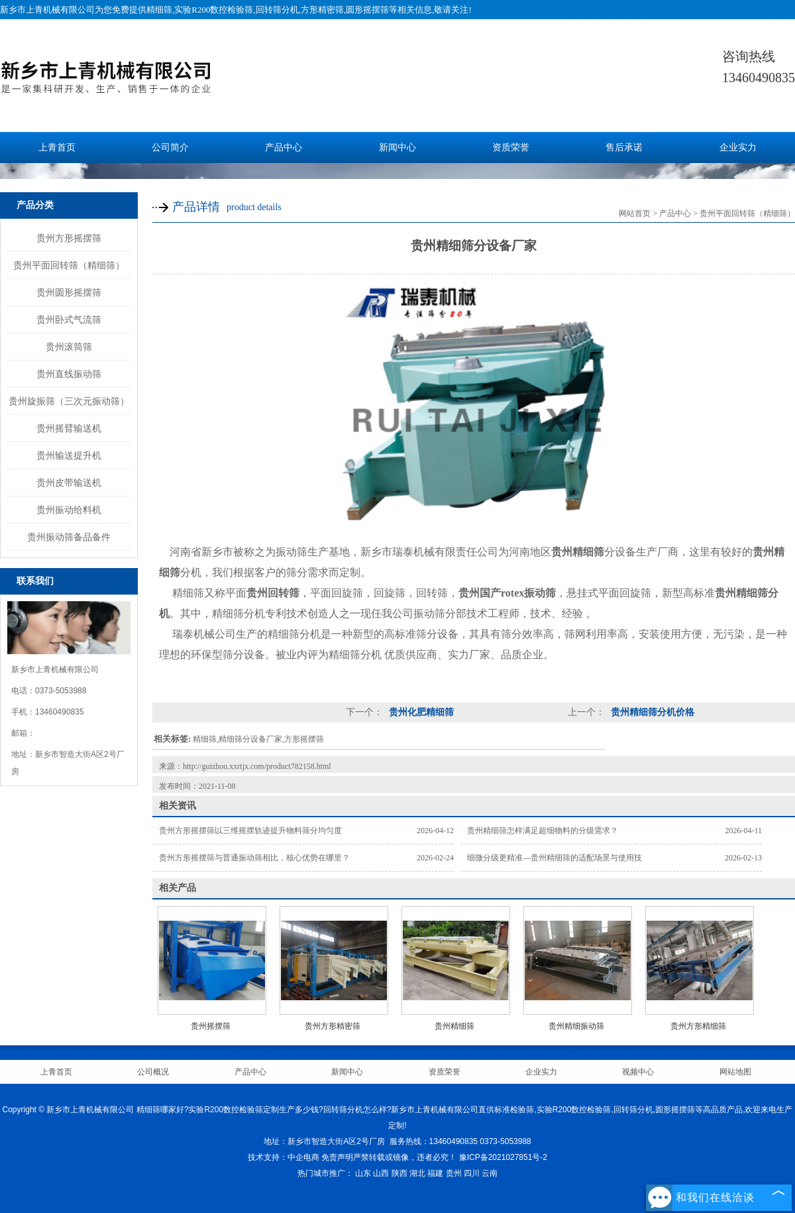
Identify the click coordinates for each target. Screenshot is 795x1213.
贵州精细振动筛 (576, 1026)
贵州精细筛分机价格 (651, 712)
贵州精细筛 (454, 1026)
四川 (472, 1173)
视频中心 (638, 1071)
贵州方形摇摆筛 (68, 238)
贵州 (454, 1173)
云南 (490, 1173)
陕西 (399, 1173)
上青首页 (57, 147)
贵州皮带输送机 (68, 482)
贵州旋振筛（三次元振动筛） (69, 401)
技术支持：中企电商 (283, 1157)
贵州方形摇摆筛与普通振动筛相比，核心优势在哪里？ (254, 857)
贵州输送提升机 (68, 455)
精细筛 (159, 10)
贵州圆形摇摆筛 (68, 292)
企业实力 (738, 147)
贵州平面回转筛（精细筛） (69, 265)
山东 (363, 1173)
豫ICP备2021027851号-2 (503, 1157)
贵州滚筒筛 (69, 346)
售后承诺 (624, 147)
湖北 (417, 1173)
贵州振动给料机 (68, 509)
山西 (381, 1173)
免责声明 (337, 1157)
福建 (435, 1173)
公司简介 (170, 147)
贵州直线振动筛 (68, 374)
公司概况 (153, 1071)
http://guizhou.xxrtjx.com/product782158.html (257, 766)
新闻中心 (397, 147)
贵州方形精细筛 (698, 1026)
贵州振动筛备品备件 (69, 537)
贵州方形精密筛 (332, 1026)
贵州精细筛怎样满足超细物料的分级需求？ (542, 830)
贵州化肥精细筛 (420, 712)
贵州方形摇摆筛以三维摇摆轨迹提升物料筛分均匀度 (250, 830)
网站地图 (735, 1071)
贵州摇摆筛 (211, 1026)
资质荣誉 (510, 147)
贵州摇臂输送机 (68, 428)
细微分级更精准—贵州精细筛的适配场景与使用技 (554, 857)
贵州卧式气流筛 (68, 319)
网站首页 (635, 213)
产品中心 (283, 147)
